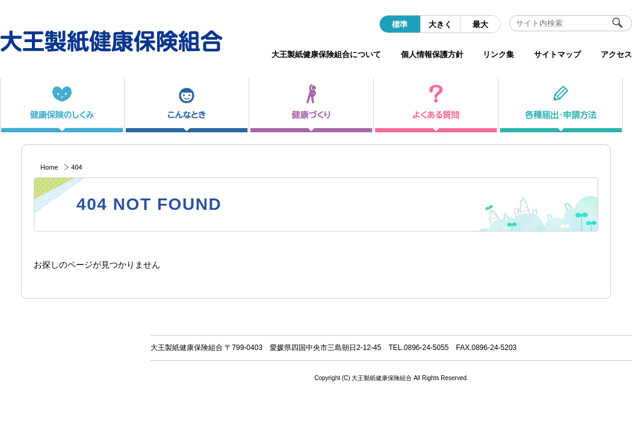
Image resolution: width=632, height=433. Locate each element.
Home (49, 167)
